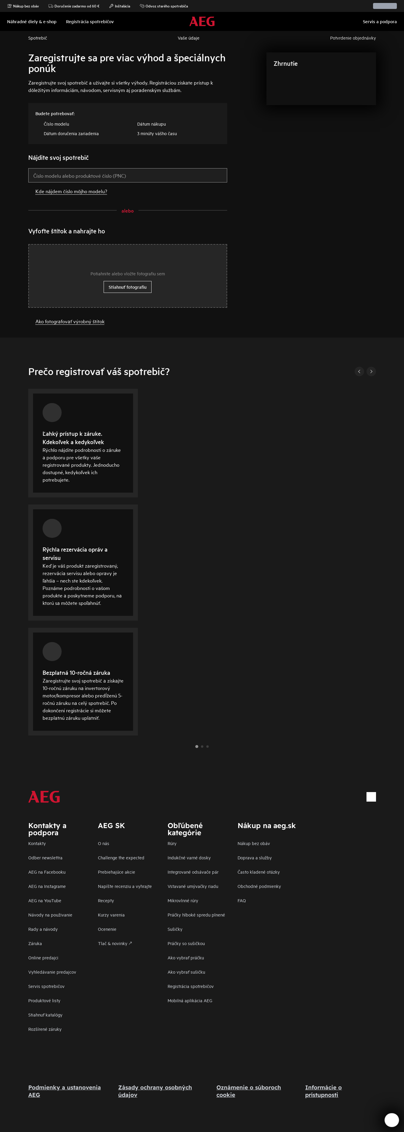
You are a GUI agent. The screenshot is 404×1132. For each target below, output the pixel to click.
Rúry (172, 843)
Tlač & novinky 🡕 (115, 943)
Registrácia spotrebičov (191, 986)
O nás (103, 843)
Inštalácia (119, 6)
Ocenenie (107, 929)
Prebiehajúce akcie (116, 872)
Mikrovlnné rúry (183, 900)
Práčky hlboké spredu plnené (196, 914)
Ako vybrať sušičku (186, 972)
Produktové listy (44, 1000)
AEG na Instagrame (47, 886)
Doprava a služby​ (255, 857)
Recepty (106, 900)
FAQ (242, 900)
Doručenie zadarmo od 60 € (74, 6)
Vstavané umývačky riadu (193, 886)
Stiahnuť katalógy (45, 1014)
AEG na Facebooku (46, 872)
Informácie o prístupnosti (323, 1091)
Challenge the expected (121, 857)
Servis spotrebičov (46, 986)
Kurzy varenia (111, 914)
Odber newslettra (45, 857)
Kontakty (37, 843)
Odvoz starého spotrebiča (164, 6)
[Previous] (359, 371)
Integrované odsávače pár (193, 872)
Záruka (35, 943)
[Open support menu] (391, 1120)
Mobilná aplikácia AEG (190, 1000)
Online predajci (43, 957)
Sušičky (175, 929)
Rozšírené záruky (45, 1029)
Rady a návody (43, 929)
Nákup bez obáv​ (254, 843)
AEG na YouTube (44, 900)
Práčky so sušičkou (186, 943)
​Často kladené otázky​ (259, 872)
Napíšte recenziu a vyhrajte (125, 886)
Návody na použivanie (50, 914)
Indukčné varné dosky (189, 857)
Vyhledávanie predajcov (52, 972)
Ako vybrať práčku (186, 957)
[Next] (371, 371)
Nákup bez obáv (23, 6)
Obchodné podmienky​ (259, 886)
